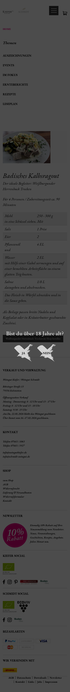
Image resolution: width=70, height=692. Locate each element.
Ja (23, 353)
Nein (46, 353)
